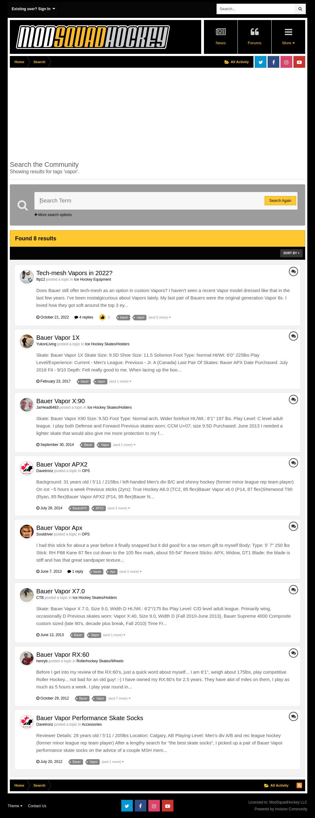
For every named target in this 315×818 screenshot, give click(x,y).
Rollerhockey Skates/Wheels (100, 661)
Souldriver (44, 534)
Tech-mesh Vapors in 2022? (74, 273)
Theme (15, 806)
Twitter (260, 62)
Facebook (273, 62)
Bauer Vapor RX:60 (62, 654)
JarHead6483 (47, 407)
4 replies (83, 317)
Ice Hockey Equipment (92, 279)
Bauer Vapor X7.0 (60, 591)
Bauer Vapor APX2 (61, 464)
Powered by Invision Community (281, 809)
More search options (53, 215)
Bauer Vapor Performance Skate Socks (89, 718)
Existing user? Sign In (33, 8)
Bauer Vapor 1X (58, 337)
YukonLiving (46, 344)
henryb (42, 661)
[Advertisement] (82, 113)
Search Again (280, 200)
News (221, 43)
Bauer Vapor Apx (59, 527)
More (288, 43)
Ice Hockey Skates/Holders (107, 344)
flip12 (40, 279)
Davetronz (44, 471)
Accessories (92, 724)
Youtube (299, 62)
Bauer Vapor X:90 (60, 401)
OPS (86, 471)
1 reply (75, 571)
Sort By (291, 253)
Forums (254, 43)
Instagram (286, 62)
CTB (40, 597)
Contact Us (37, 806)
